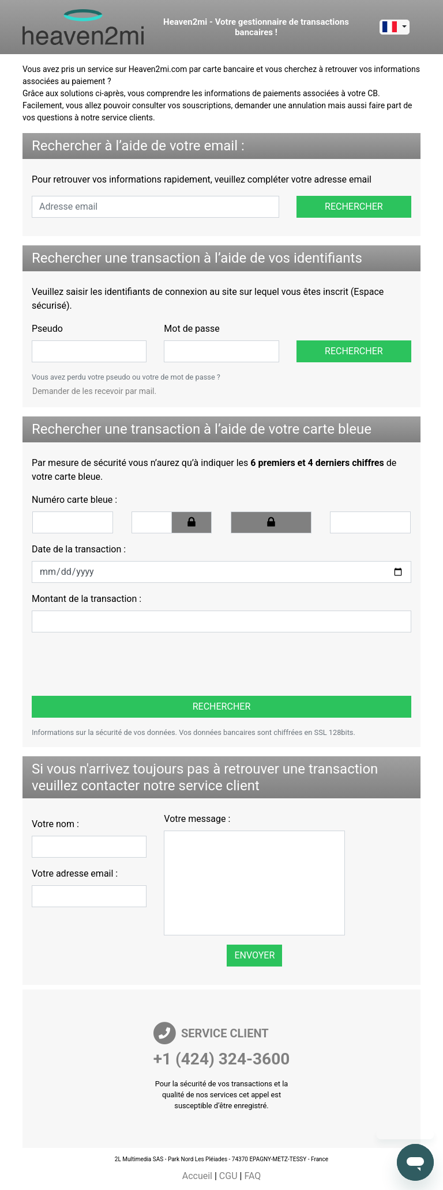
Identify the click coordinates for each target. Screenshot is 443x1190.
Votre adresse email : (75, 873)
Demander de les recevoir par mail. (94, 391)
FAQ (252, 1175)
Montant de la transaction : (86, 598)
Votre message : (197, 818)
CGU (228, 1175)
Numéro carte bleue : (74, 499)
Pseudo (47, 328)
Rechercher (354, 206)
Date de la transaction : (79, 549)
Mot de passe (191, 328)
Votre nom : (55, 823)
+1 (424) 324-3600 (221, 1058)
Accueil (197, 1175)
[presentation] (110, 664)
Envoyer (254, 955)
